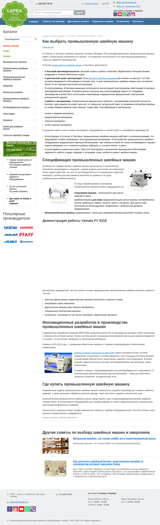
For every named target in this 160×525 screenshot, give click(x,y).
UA (103, 3)
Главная (33, 21)
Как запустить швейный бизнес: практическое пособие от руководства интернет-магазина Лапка (108, 462)
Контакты (138, 21)
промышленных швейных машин (67, 65)
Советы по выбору (54, 21)
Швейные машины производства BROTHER (94, 353)
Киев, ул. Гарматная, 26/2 (128, 6)
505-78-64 (45, 3)
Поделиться (47, 47)
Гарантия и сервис (102, 21)
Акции (6, 51)
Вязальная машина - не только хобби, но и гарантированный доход (114, 438)
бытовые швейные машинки (103, 78)
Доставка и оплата (78, 21)
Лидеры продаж (11, 45)
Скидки (6, 56)
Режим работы (92, 3)
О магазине (123, 21)
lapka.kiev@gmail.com (126, 2)
